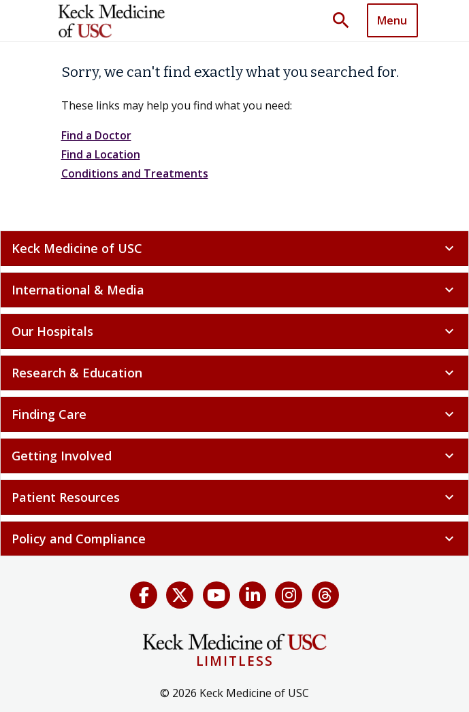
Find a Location (100, 154)
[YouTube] (216, 595)
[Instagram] (288, 595)
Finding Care (234, 414)
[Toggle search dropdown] (345, 21)
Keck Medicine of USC (234, 248)
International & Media (234, 290)
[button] (346, 21)
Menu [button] (392, 20)
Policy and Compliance (234, 538)
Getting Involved (234, 456)
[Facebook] (143, 595)
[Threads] (325, 595)
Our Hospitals (234, 331)
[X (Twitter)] (179, 595)
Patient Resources (234, 497)
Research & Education (234, 373)
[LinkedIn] (252, 595)
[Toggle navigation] (392, 20)
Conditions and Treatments (134, 173)
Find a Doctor (96, 135)
